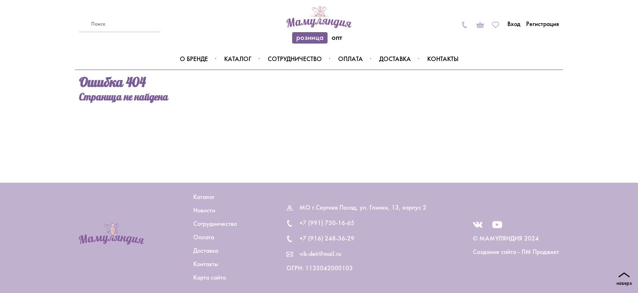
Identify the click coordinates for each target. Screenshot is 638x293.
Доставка (395, 59)
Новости (204, 211)
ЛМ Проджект (540, 252)
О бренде (194, 59)
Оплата (350, 59)
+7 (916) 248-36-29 (326, 239)
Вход (513, 24)
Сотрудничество (295, 59)
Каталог (237, 59)
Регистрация (542, 24)
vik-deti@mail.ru (320, 254)
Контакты (443, 59)
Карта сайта (209, 278)
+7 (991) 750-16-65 (326, 223)
